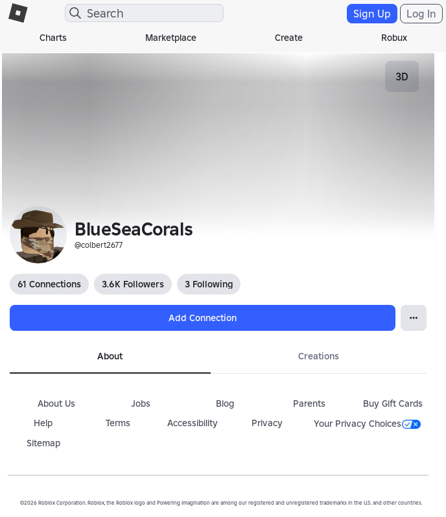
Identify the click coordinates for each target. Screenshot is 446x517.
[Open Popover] (414, 318)
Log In (421, 13)
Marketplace (170, 37)
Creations (318, 356)
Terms (118, 423)
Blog (225, 403)
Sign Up (372, 13)
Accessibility (192, 423)
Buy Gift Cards (393, 403)
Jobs (140, 403)
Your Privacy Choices (367, 423)
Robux (394, 37)
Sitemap (43, 443)
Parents (309, 403)
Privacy (267, 423)
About (110, 356)
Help (43, 423)
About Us (56, 403)
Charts (53, 37)
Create (289, 37)
